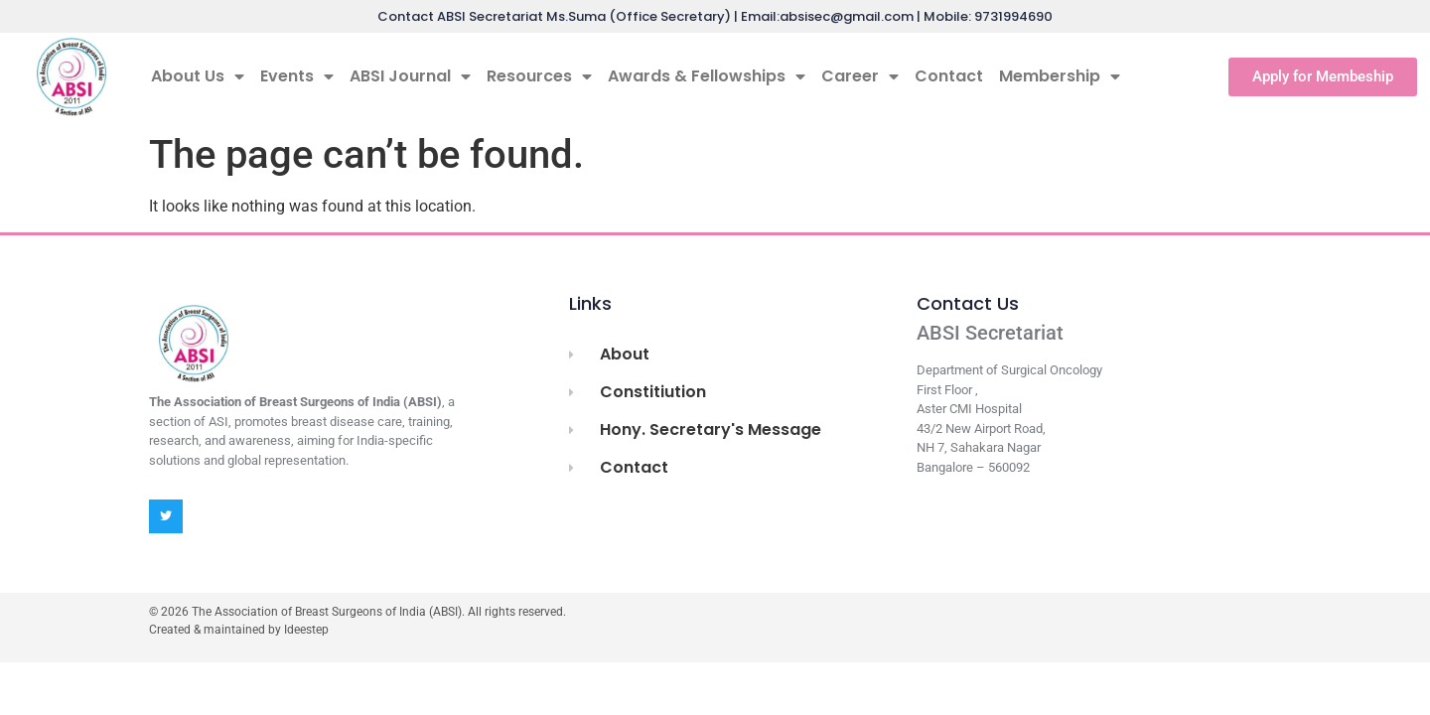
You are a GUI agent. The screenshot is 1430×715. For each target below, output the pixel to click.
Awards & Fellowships (706, 76)
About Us (197, 76)
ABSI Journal (410, 76)
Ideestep (306, 630)
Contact (949, 76)
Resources (539, 76)
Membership (1059, 76)
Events (297, 76)
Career (860, 76)
